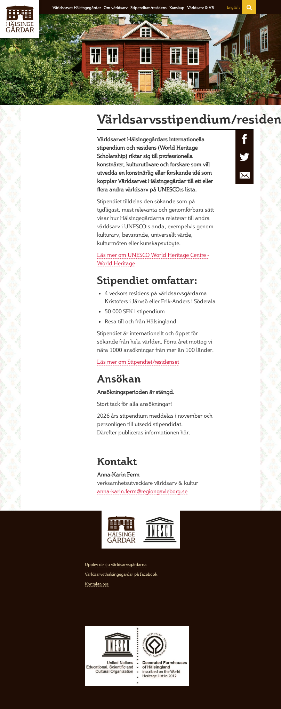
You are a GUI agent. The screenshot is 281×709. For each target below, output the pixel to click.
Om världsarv (116, 7)
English (233, 7)
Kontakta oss (97, 583)
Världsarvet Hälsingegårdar (77, 7)
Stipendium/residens (148, 7)
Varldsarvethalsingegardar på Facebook (121, 574)
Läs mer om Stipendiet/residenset (138, 361)
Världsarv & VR (200, 7)
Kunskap (176, 7)
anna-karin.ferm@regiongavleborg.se (142, 491)
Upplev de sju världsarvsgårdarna (115, 564)
